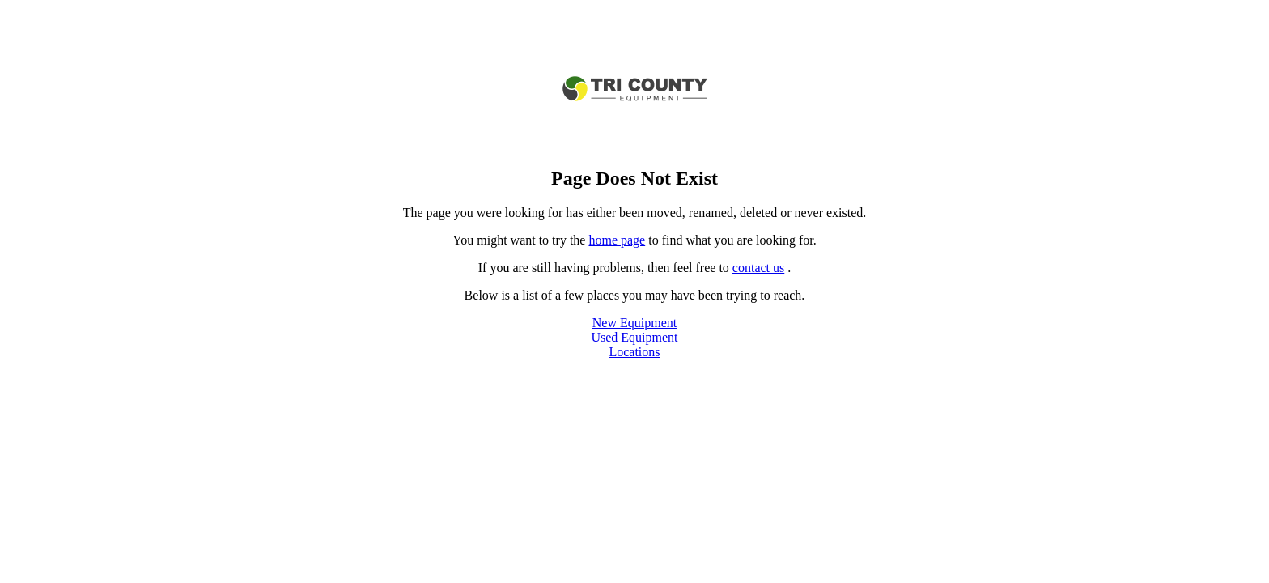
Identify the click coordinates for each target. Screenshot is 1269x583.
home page (616, 240)
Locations (634, 352)
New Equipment (634, 323)
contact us (758, 267)
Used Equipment (634, 337)
